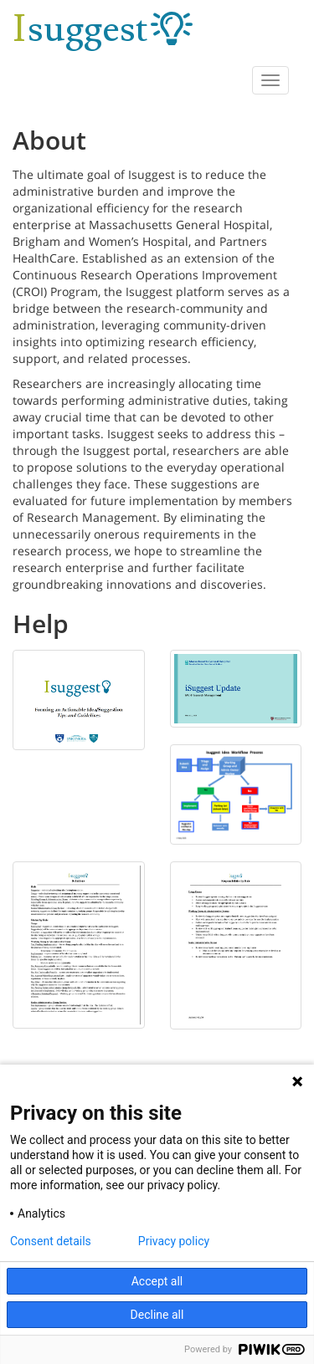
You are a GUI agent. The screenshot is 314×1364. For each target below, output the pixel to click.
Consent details (50, 1241)
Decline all (157, 1314)
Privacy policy (173, 1241)
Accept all (157, 1281)
